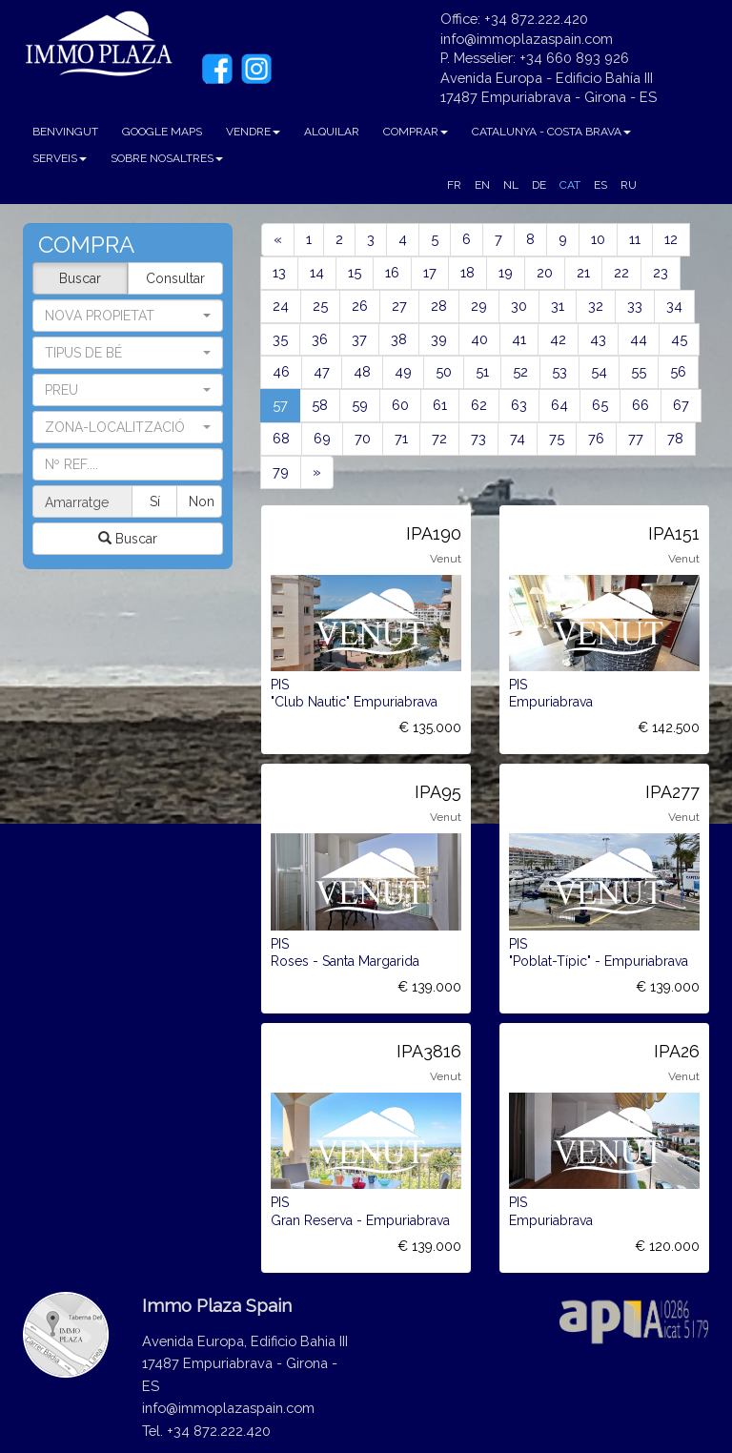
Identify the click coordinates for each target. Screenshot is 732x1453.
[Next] (317, 472)
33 (634, 305)
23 (660, 272)
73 (478, 438)
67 (681, 405)
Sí (156, 501)
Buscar (80, 278)
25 (320, 305)
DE (539, 185)
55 (638, 371)
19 (505, 272)
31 (557, 305)
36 (320, 339)
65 (600, 405)
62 (479, 405)
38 (399, 339)
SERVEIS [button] (59, 158)
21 (583, 272)
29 (479, 305)
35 (280, 339)
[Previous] (278, 239)
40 (479, 339)
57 (286, 404)
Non (201, 501)
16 (392, 272)
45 (679, 339)
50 (444, 371)
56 (678, 371)
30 (519, 305)
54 (599, 371)
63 (519, 405)
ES (600, 185)
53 (559, 371)
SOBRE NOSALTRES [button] (167, 158)
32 (595, 305)
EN (482, 185)
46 (281, 371)
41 (519, 339)
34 (674, 305)
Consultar (175, 278)
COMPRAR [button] (415, 131)
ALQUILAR (331, 131)
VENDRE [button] (253, 131)
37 (359, 339)
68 (281, 438)
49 (403, 371)
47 (322, 371)
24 (281, 305)
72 (439, 438)
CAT (569, 185)
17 (430, 272)
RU (628, 185)
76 (596, 438)
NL (510, 185)
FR (454, 185)
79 (281, 471)
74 (517, 438)
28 (439, 305)
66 (640, 405)
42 (558, 339)
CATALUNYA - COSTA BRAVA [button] (551, 131)
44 (638, 339)
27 (399, 305)
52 (520, 371)
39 (439, 339)
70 (363, 438)
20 (545, 272)
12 (671, 239)
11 (634, 239)
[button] (127, 353)
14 (317, 272)
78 (675, 438)
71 (401, 438)
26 (360, 305)
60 (400, 405)
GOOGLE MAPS (162, 131)
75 (556, 438)
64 (559, 405)
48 (362, 371)
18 (467, 272)
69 (322, 438)
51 (482, 371)
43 (598, 339)
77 (635, 438)
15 (354, 272)
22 (621, 272)
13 (279, 272)
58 (320, 405)
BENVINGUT (65, 131)
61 (440, 405)
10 (598, 239)
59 (360, 405)
